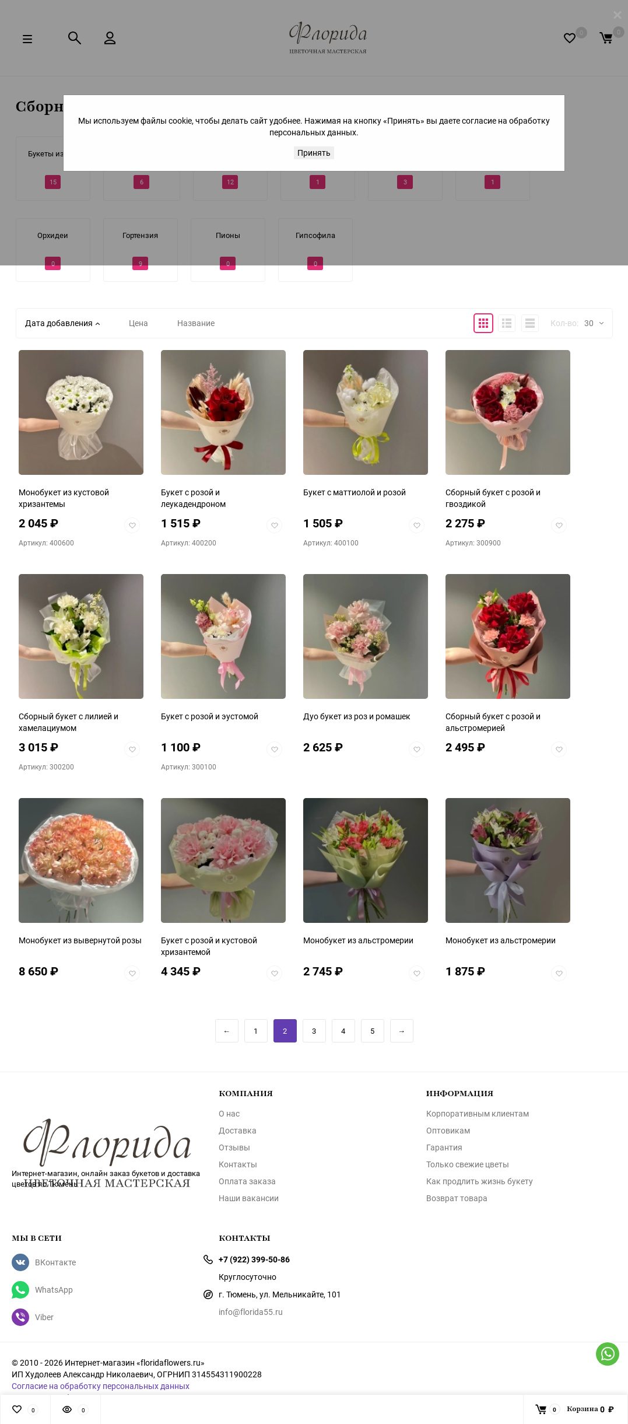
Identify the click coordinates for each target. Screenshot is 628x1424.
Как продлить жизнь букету (479, 1181)
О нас (229, 1114)
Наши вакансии (249, 1198)
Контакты (238, 1164)
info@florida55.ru (251, 1311)
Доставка (238, 1130)
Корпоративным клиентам (477, 1114)
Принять (314, 152)
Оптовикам (448, 1130)
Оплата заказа (247, 1181)
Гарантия (444, 1147)
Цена (138, 322)
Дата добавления (62, 322)
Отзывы (234, 1147)
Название (196, 322)
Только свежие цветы (467, 1164)
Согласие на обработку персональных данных (101, 1385)
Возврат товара (456, 1198)
